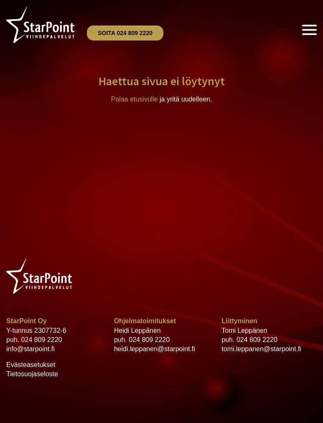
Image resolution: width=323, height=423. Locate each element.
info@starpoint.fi (30, 348)
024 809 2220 (41, 339)
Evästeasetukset (30, 364)
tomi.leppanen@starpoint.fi (261, 348)
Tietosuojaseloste (32, 373)
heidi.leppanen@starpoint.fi (154, 348)
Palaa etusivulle (134, 99)
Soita (125, 33)
